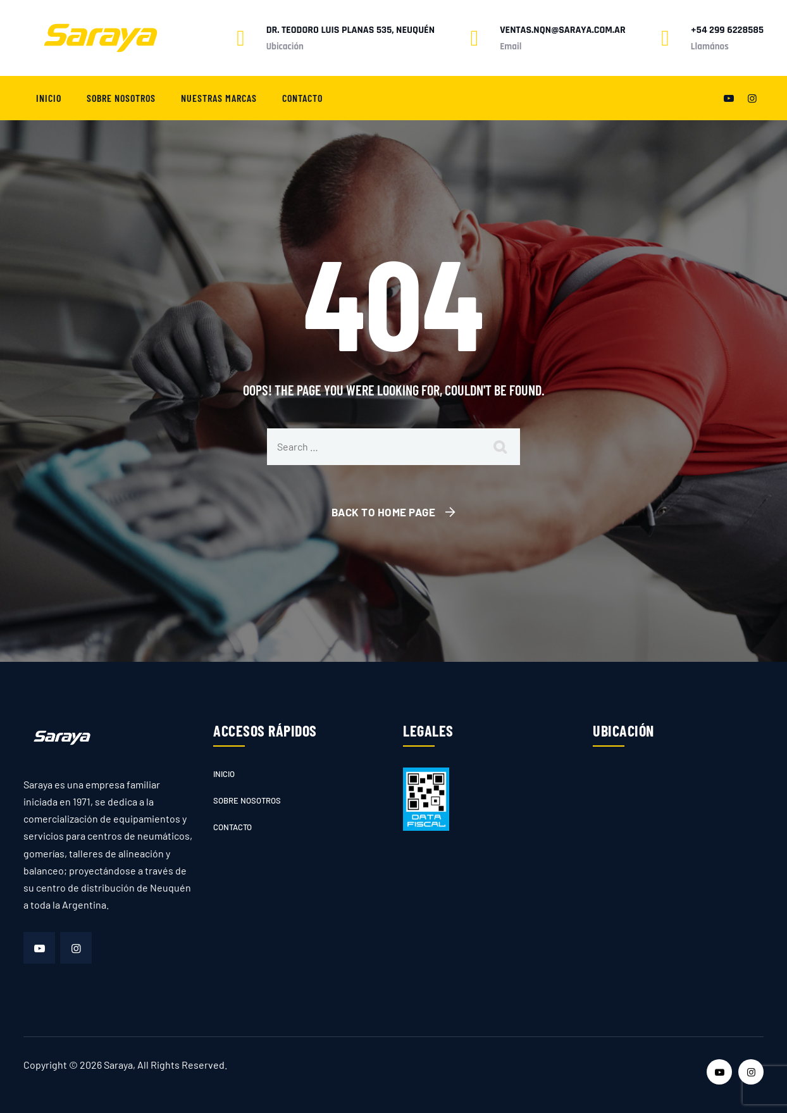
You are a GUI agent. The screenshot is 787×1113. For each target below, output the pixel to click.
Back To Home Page (384, 512)
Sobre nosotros (121, 98)
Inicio (48, 98)
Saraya (118, 1065)
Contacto (302, 98)
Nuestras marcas (219, 98)
